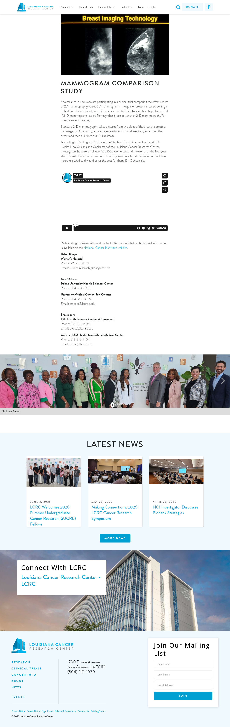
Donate (192, 7)
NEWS (16, 687)
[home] (36, 7)
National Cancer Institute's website (105, 247)
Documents (83, 711)
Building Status (98, 711)
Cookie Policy (33, 711)
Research (20, 662)
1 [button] (112, 405)
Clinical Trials (86, 7)
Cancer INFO (23, 675)
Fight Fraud (47, 711)
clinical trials (26, 668)
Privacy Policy (18, 711)
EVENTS (18, 697)
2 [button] (117, 405)
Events (151, 7)
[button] (66, 7)
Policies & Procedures (65, 711)
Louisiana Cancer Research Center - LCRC (61, 580)
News (141, 7)
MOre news (115, 538)
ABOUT (17, 681)
